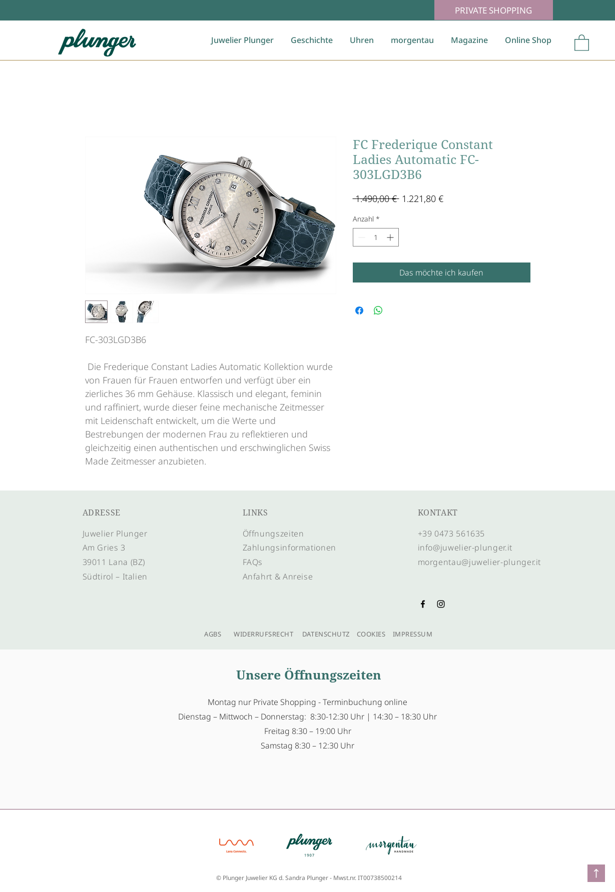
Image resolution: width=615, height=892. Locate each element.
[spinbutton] (376, 237)
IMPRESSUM (411, 634)
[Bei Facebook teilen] (359, 310)
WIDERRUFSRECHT (263, 634)
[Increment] (391, 237)
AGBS (210, 634)
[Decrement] (360, 237)
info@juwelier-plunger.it (465, 547)
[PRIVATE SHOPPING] (493, 10)
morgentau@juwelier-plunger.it (479, 562)
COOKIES (371, 634)
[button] (581, 42)
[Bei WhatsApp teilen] (378, 310)
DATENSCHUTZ (326, 634)
